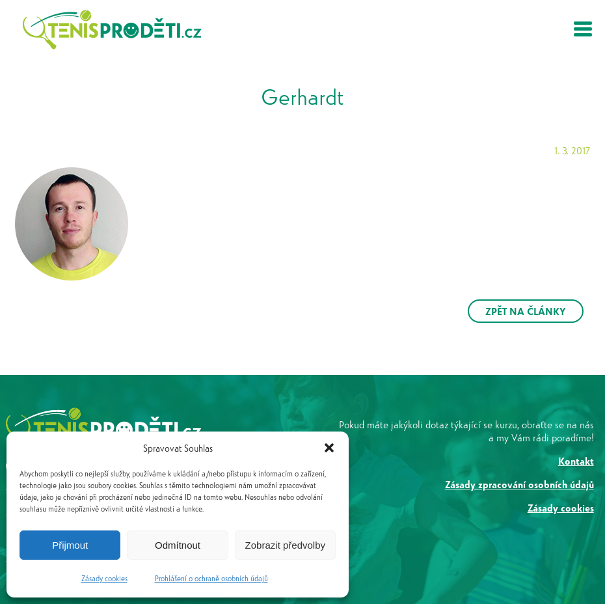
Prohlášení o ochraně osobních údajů (211, 578)
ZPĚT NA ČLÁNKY (525, 311)
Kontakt (576, 460)
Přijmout (70, 545)
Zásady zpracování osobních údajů (519, 484)
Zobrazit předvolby (285, 545)
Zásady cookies (104, 578)
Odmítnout (177, 545)
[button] (329, 447)
